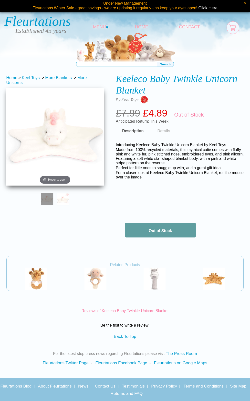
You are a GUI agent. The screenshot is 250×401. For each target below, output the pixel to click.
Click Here (208, 8)
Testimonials (133, 386)
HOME (141, 26)
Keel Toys (31, 77)
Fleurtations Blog (16, 386)
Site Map (238, 386)
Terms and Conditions (203, 386)
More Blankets (58, 77)
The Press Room (181, 353)
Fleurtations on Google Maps (180, 363)
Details (163, 131)
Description (133, 131)
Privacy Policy (164, 386)
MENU (100, 26)
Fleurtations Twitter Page (66, 363)
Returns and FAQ (127, 393)
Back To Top (125, 336)
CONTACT (189, 26)
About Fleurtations (55, 386)
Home (11, 77)
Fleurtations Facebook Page (121, 363)
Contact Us (105, 386)
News (83, 386)
